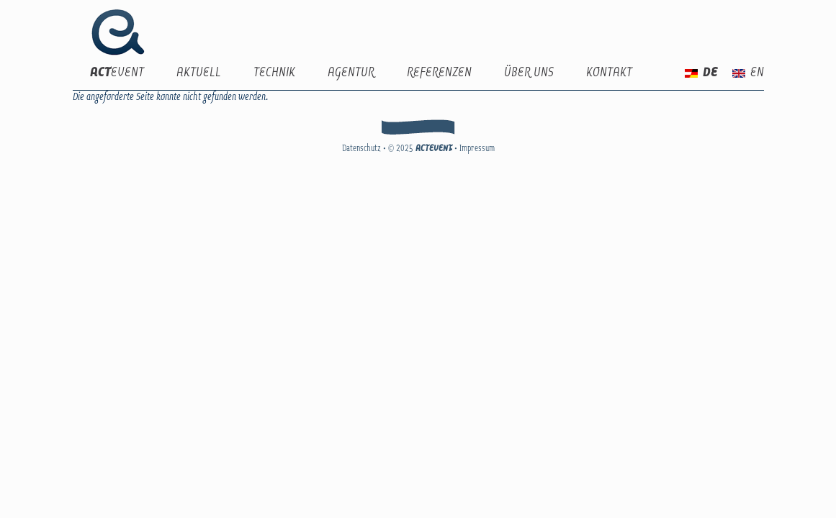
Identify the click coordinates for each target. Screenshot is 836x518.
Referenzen (439, 73)
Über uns (529, 73)
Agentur (351, 73)
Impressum (477, 149)
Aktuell (198, 73)
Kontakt (609, 73)
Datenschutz (361, 149)
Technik (274, 73)
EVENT (117, 73)
